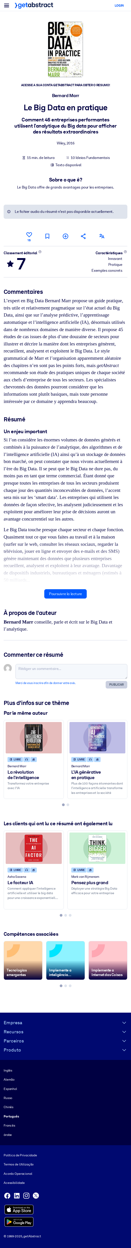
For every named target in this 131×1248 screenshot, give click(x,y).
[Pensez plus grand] (97, 848)
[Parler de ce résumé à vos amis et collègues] (83, 236)
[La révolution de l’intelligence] (34, 738)
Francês (9, 1125)
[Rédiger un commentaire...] (71, 671)
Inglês (8, 1070)
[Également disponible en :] (101, 236)
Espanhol (10, 1089)
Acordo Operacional (18, 1173)
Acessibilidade (14, 1183)
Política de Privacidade (20, 1155)
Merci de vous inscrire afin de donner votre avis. (45, 683)
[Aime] (29, 236)
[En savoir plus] (40, 252)
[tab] (63, 804)
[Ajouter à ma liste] (65, 236)
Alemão (9, 1079)
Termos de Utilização (19, 1164)
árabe (8, 1134)
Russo (8, 1098)
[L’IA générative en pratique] (97, 738)
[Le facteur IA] (34, 848)
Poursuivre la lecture (65, 594)
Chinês (8, 1107)
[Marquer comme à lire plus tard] (47, 236)
